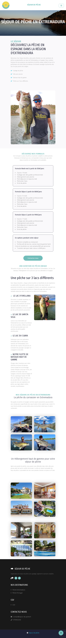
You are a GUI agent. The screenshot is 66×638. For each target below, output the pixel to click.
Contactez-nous (33, 258)
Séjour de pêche (33, 633)
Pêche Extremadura (18, 590)
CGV (13, 605)
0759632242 (16, 620)
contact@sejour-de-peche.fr (21, 617)
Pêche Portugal (16, 593)
